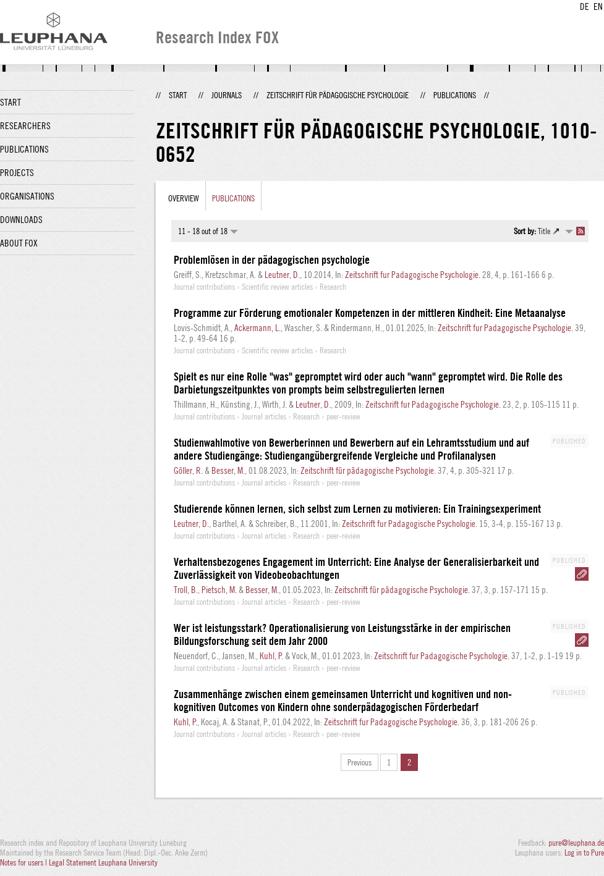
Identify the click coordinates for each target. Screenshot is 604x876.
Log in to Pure (584, 852)
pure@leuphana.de (576, 843)
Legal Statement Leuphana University (103, 862)
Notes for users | (24, 862)
